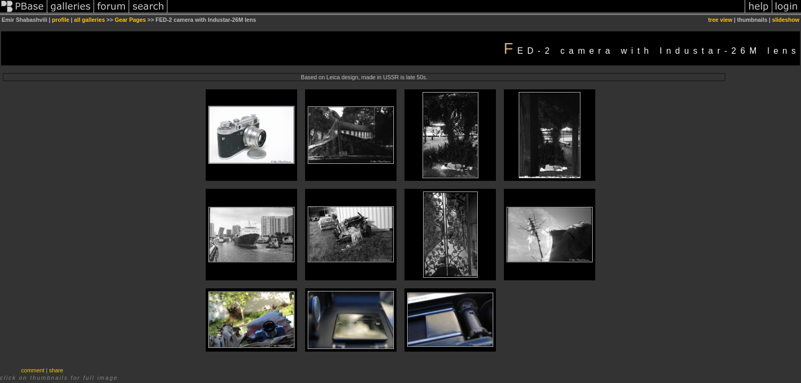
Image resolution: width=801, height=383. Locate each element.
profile (61, 19)
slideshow (785, 19)
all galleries (89, 19)
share (56, 370)
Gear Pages (130, 19)
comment (33, 370)
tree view (720, 19)
